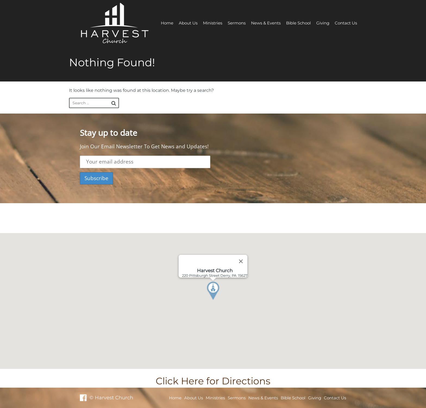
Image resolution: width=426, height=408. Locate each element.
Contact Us (346, 23)
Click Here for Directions (213, 381)
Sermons (237, 23)
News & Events (266, 23)
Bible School (298, 23)
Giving (322, 23)
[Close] (241, 261)
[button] (223, 301)
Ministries (212, 23)
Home (167, 23)
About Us (188, 23)
